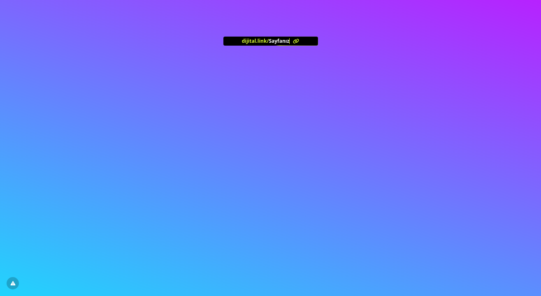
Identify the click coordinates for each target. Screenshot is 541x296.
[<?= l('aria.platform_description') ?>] (270, 41)
